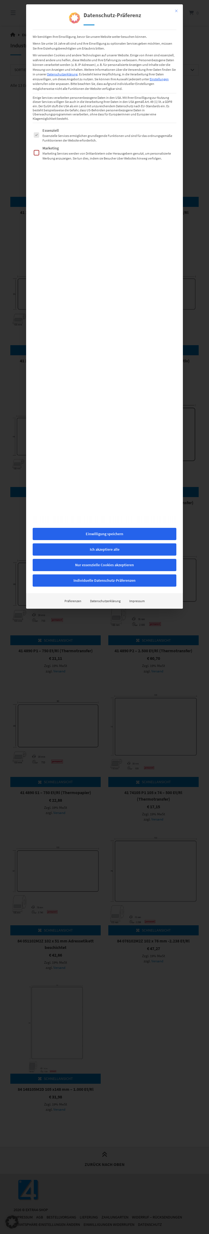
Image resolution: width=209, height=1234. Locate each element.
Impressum (137, 394)
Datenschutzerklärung (105, 394)
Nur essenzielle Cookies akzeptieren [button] (104, 358)
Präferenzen (72, 394)
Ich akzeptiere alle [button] (104, 342)
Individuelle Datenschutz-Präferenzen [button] (104, 373)
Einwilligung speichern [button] (104, 327)
